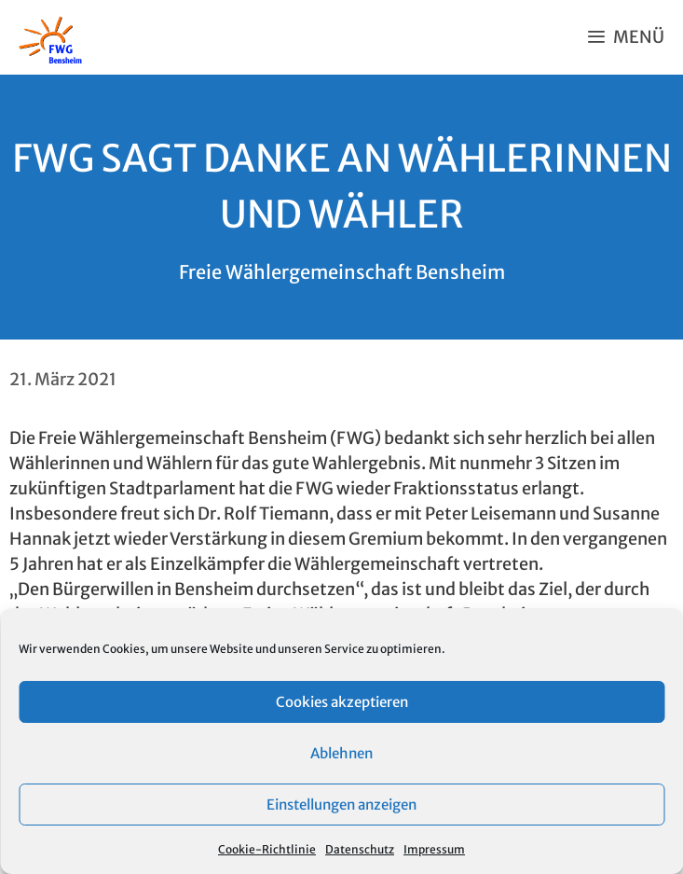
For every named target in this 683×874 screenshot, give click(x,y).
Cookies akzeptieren (342, 702)
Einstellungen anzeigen (341, 804)
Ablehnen (341, 753)
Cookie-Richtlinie (267, 849)
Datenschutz (359, 849)
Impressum (434, 849)
